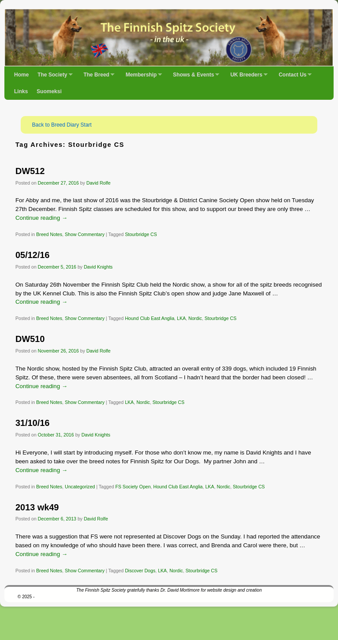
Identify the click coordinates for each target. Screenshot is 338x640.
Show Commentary (84, 234)
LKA (181, 318)
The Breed (97, 77)
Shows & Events (194, 77)
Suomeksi (49, 91)
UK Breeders (247, 77)
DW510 (29, 339)
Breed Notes (49, 234)
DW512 (29, 171)
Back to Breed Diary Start (62, 125)
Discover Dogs (140, 570)
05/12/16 (32, 255)
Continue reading (41, 218)
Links (21, 91)
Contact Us (293, 77)
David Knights (98, 266)
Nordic (195, 318)
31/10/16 (32, 423)
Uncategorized (80, 486)
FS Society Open (133, 486)
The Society (52, 77)
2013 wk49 (37, 507)
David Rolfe (98, 182)
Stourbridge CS (141, 234)
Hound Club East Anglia (149, 318)
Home (21, 75)
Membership (141, 77)
